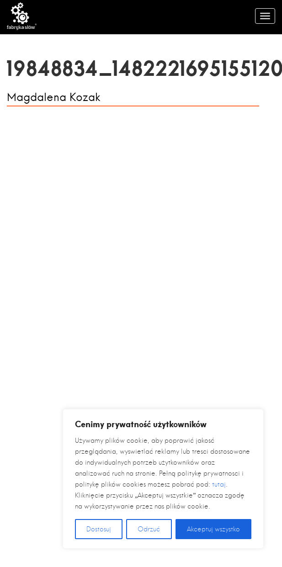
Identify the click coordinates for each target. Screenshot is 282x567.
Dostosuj (98, 529)
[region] (163, 479)
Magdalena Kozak (54, 97)
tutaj (219, 484)
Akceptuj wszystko (213, 529)
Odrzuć (149, 529)
